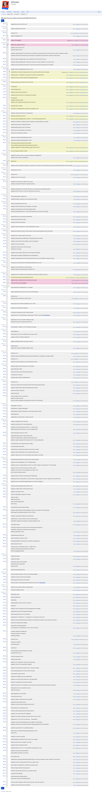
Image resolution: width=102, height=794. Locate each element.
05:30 (4, 61)
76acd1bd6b (78, 177)
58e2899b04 (71, 86)
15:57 (4, 115)
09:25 (4, 496)
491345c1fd (78, 452)
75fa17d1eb (71, 102)
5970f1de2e (78, 462)
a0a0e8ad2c (78, 594)
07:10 (4, 326)
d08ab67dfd (78, 433)
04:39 (4, 129)
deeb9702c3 (78, 778)
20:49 (4, 461)
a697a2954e (78, 303)
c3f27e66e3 (78, 133)
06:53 (4, 282)
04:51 (4, 613)
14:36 (4, 203)
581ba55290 (78, 524)
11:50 (4, 246)
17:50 (4, 91)
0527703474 (78, 55)
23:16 (4, 558)
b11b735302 (78, 566)
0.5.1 (87, 359)
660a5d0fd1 (78, 559)
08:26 (4, 506)
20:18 (4, 475)
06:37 (4, 345)
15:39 (4, 569)
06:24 (4, 526)
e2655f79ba (76, 280)
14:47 (4, 352)
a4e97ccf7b (78, 679)
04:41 (4, 481)
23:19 (4, 555)
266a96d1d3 (78, 745)
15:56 (4, 333)
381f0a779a (78, 538)
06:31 (4, 142)
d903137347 (78, 512)
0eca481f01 (78, 211)
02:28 (4, 374)
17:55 (4, 88)
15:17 (4, 176)
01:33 (4, 165)
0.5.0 (87, 382)
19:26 (4, 599)
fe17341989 (78, 459)
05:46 (4, 448)
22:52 (4, 593)
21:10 (4, 86)
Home (3, 11)
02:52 (4, 361)
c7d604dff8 (78, 713)
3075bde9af (78, 203)
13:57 (4, 121)
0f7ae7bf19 (78, 785)
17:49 (4, 365)
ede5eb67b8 (78, 762)
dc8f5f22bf (78, 491)
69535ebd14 (78, 486)
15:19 (4, 173)
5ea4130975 (78, 590)
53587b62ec (78, 206)
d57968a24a (78, 617)
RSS (10, 791)
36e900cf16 (78, 170)
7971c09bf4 (78, 372)
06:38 (4, 52)
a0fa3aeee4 (78, 274)
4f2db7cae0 (78, 334)
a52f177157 (78, 196)
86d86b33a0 (78, 611)
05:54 (4, 534)
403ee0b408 (78, 219)
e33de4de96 (78, 327)
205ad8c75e (78, 753)
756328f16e (71, 75)
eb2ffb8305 (78, 238)
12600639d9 (78, 742)
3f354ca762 (78, 157)
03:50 (4, 221)
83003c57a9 (78, 481)
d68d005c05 (78, 387)
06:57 (4, 276)
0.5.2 (87, 353)
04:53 (4, 389)
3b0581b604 (71, 95)
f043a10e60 (78, 768)
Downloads (9, 11)
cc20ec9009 (78, 656)
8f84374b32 (78, 587)
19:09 (4, 416)
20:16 (4, 478)
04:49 (4, 687)
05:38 (4, 543)
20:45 (4, 464)
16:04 (4, 112)
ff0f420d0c (78, 140)
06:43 (4, 136)
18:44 (4, 23)
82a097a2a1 (78, 739)
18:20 (4, 387)
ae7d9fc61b (78, 315)
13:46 (4, 126)
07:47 (4, 274)
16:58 (4, 368)
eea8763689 (78, 411)
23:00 (4, 154)
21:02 (4, 410)
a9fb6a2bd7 (78, 653)
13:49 (4, 123)
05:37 (4, 35)
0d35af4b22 (71, 92)
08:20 (4, 509)
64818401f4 (78, 417)
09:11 (4, 423)
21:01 (4, 413)
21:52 (4, 582)
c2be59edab (78, 124)
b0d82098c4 (76, 359)
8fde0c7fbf (78, 551)
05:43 (4, 537)
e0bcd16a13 (78, 708)
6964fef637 (78, 59)
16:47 (4, 488)
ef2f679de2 (76, 382)
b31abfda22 (78, 574)
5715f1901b (78, 216)
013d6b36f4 (78, 664)
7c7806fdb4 (78, 62)
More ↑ (2, 20)
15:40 (4, 28)
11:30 (4, 252)
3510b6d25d (71, 89)
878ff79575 (71, 82)
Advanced (4, 14)
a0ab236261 (78, 28)
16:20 (4, 491)
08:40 (4, 432)
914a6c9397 (78, 668)
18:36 (4, 381)
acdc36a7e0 (78, 455)
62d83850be (78, 673)
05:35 (4, 546)
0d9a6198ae (78, 748)
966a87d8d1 (78, 366)
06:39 (4, 139)
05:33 (4, 58)
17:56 (4, 303)
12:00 (4, 240)
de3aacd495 (78, 222)
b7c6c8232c (71, 161)
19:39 (4, 596)
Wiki (27, 11)
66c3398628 (78, 676)
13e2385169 (78, 421)
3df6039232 (78, 765)
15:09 (4, 118)
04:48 (4, 730)
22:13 (4, 573)
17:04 (4, 195)
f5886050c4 (78, 258)
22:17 (4, 586)
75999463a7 (78, 24)
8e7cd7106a (78, 312)
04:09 (4, 257)
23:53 (4, 47)
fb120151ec (78, 113)
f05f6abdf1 (78, 535)
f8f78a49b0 (78, 130)
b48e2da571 (78, 244)
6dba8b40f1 (71, 72)
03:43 (4, 132)
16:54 (4, 198)
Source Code (16, 11)
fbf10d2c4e (76, 639)
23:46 (4, 458)
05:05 (4, 358)
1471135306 (78, 648)
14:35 (4, 208)
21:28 (4, 314)
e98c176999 (78, 472)
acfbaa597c (76, 353)
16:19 (4, 493)
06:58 (4, 443)
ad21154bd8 (78, 337)
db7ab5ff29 (78, 369)
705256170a (71, 277)
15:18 (4, 341)
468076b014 (78, 782)
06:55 (4, 279)
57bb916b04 (78, 614)
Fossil (7, 791)
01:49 (4, 336)
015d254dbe (78, 443)
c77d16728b (78, 429)
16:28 (4, 68)
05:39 (4, 32)
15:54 (4, 74)
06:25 (4, 524)
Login (99, 11)
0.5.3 (87, 298)
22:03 (4, 579)
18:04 (4, 160)
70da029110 (78, 728)
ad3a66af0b (78, 69)
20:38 (4, 181)
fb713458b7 (78, 341)
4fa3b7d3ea (78, 165)
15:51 (4, 77)
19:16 (4, 169)
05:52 (4, 608)
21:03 (4, 405)
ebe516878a (78, 696)
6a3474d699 (78, 393)
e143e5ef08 (78, 440)
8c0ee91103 (78, 269)
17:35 (4, 485)
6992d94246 (78, 756)
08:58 (4, 426)
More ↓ (2, 788)
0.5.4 (87, 174)
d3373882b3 (78, 465)
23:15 (4, 561)
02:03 (4, 39)
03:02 (4, 454)
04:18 (4, 218)
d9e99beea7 (78, 690)
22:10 (4, 576)
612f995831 (78, 287)
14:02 (4, 291)
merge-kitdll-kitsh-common (83, 72)
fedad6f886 (78, 577)
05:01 (4, 255)
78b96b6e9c (78, 36)
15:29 (4, 589)
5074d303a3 (78, 600)
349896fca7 (76, 40)
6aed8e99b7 (78, 719)
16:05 (4, 71)
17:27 (4, 307)
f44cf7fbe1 (78, 644)
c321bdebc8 (78, 541)
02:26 (4, 377)
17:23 (4, 188)
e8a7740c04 (76, 174)
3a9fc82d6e (78, 724)
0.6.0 (87, 33)
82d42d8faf (78, 241)
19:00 (4, 230)
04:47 (4, 770)
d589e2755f (78, 716)
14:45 (4, 262)
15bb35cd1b (78, 390)
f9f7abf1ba (78, 199)
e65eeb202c (78, 408)
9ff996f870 (76, 298)
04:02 (4, 451)
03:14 (4, 108)
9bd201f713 (78, 424)
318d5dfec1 (78, 127)
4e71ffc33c (78, 693)
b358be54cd (78, 494)
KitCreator (15, 2)
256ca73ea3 (78, 516)
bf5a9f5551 (78, 446)
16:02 (4, 235)
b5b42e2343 (71, 147)
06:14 (4, 446)
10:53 (4, 105)
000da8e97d (76, 33)
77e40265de (78, 704)
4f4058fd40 (78, 521)
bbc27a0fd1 (78, 414)
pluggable (86, 40)
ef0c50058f (71, 116)
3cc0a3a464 (78, 449)
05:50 (4, 150)
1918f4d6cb (78, 773)
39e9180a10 (78, 736)
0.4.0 (87, 639)
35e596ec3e (78, 405)
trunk (87, 24)
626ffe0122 (78, 308)
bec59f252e (78, 507)
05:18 (4, 64)
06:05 (4, 81)
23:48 (4, 311)
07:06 (4, 355)
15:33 (4, 97)
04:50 (4, 647)
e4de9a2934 (78, 620)
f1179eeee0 (78, 292)
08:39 (4, 435)
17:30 (4, 94)
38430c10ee (78, 608)
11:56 (4, 243)
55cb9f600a (71, 151)
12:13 (4, 237)
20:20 (4, 467)
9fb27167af (78, 331)
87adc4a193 (78, 235)
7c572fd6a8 (78, 699)
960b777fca (76, 283)
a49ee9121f (78, 255)
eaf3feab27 (78, 733)
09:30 (4, 420)
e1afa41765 (78, 759)
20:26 (4, 266)
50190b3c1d (78, 556)
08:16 (4, 515)
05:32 (4, 610)
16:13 (4, 330)
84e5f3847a (78, 191)
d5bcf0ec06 (78, 685)
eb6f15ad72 (78, 682)
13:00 (4, 295)
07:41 (4, 319)
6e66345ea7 (78, 597)
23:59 (4, 44)
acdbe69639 (78, 231)
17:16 (4, 286)
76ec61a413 (78, 356)
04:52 (4, 392)
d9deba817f (78, 348)
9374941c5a (78, 400)
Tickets (22, 11)
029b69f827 (78, 659)
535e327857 (78, 377)
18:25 (4, 384)
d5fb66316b (78, 249)
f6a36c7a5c (78, 603)
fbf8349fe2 (78, 137)
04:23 (4, 216)
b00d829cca (78, 121)
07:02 (4, 226)
